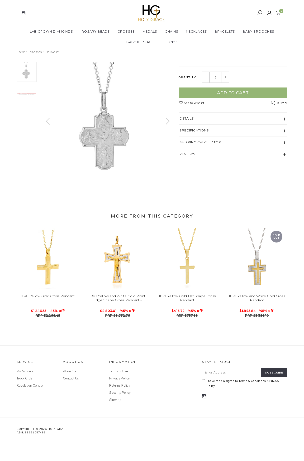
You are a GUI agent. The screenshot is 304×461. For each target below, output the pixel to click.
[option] (108, 126)
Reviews (187, 198)
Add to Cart (233, 137)
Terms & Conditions (252, 400)
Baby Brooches (258, 31)
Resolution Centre (30, 405)
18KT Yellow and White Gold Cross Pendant (257, 321)
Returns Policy (119, 405)
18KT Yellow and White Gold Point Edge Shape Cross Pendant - (117, 321)
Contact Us (71, 397)
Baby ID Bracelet (143, 42)
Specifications (194, 174)
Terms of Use (118, 390)
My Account (25, 390)
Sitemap (115, 419)
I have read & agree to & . (240, 402)
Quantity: (187, 121)
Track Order (25, 397)
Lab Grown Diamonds (51, 31)
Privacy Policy (119, 397)
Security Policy (120, 412)
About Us (69, 390)
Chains (171, 31)
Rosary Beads (96, 31)
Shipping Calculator (200, 186)
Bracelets (225, 31)
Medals (149, 31)
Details (187, 163)
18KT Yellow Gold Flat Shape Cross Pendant (187, 321)
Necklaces (196, 31)
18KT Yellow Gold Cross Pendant (48, 319)
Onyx (172, 42)
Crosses (126, 31)
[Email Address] (231, 391)
